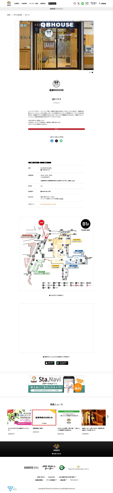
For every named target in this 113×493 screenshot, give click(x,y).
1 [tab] (89, 72)
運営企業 (62, 480)
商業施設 (42, 3)
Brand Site (51, 477)
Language (52, 3)
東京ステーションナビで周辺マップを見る (56, 357)
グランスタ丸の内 (17, 15)
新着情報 (24, 3)
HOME (8, 15)
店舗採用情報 (39, 480)
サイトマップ (74, 480)
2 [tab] (92, 72)
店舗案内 (16, 3)
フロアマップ (46, 170)
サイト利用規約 (51, 480)
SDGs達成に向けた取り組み (67, 477)
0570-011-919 (46, 191)
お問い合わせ (41, 477)
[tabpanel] (56, 45)
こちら (73, 180)
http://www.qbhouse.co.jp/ (48, 204)
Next (107, 416)
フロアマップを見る (56, 295)
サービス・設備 (33, 3)
